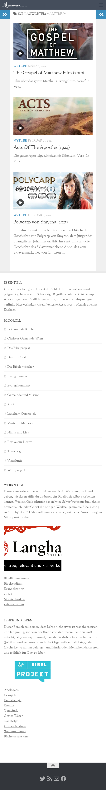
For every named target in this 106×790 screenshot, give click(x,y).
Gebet (8, 594)
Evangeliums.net (18, 385)
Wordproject (16, 470)
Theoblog (14, 451)
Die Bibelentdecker (20, 367)
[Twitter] (42, 778)
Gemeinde (11, 710)
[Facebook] (63, 778)
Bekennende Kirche (21, 329)
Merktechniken (14, 599)
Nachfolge (11, 721)
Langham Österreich (21, 414)
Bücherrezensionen (17, 736)
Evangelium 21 (17, 376)
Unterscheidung (15, 726)
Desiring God (16, 357)
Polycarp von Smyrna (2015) (40, 222)
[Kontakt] (56, 778)
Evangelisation (14, 589)
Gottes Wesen (13, 716)
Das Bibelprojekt (18, 348)
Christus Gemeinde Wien (25, 338)
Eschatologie (12, 700)
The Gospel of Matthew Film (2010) (48, 73)
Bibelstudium (13, 584)
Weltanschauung (15, 731)
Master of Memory (20, 423)
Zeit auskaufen (14, 604)
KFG (10, 404)
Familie (9, 705)
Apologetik (11, 690)
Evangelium (12, 695)
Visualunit (14, 461)
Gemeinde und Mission (23, 395)
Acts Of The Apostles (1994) (41, 147)
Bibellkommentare (16, 578)
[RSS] (49, 778)
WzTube (20, 66)
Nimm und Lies (18, 432)
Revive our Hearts (19, 442)
